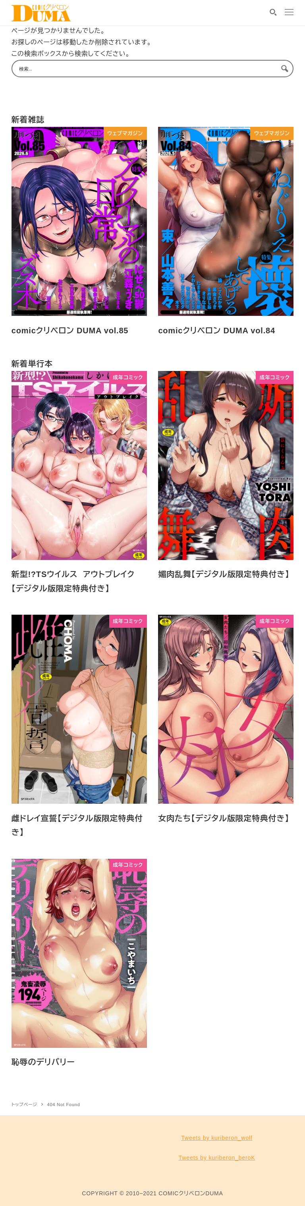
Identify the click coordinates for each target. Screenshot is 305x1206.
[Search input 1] (147, 69)
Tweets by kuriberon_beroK (216, 1157)
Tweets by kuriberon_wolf (217, 1138)
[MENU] (289, 13)
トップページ (24, 1104)
